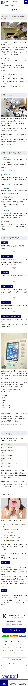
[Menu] (26, 2)
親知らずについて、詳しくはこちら (10, 171)
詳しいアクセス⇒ (14, 664)
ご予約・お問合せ (14, 630)
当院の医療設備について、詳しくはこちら (12, 424)
